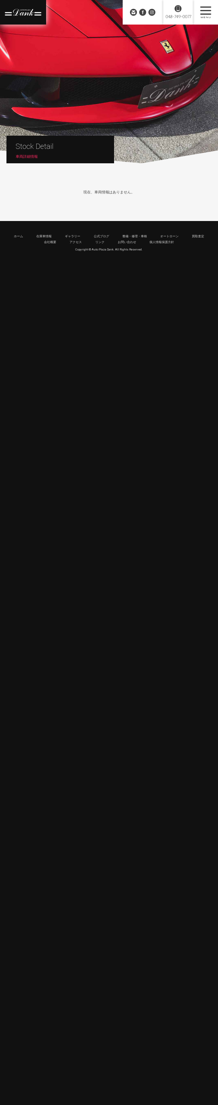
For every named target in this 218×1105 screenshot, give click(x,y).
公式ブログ (101, 236)
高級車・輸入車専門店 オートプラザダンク (23, 12)
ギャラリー (72, 236)
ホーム (18, 236)
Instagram (152, 12)
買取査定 (198, 236)
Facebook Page (142, 12)
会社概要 (50, 242)
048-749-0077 (178, 16)
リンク (100, 242)
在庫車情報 (44, 236)
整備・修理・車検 (134, 236)
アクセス (75, 242)
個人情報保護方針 (161, 242)
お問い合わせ (133, 12)
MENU (205, 12)
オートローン (169, 236)
